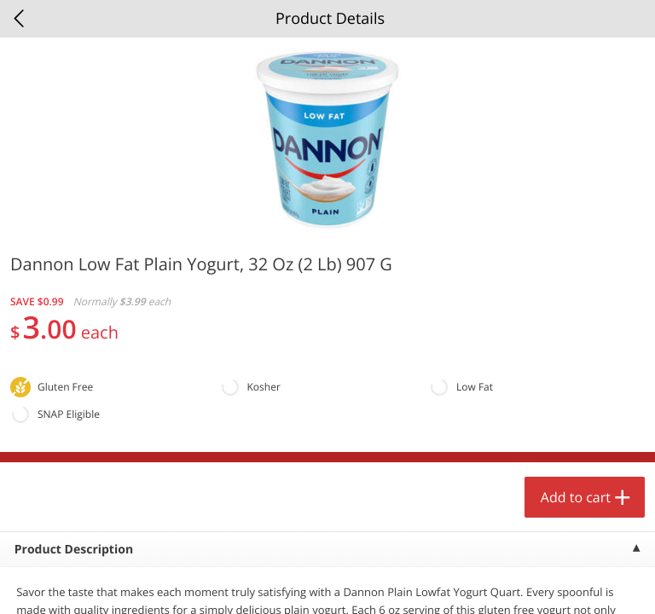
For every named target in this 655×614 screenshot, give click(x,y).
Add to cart (576, 497)
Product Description (73, 550)
